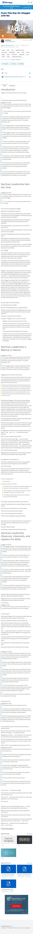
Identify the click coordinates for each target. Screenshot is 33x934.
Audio (6, 73)
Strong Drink (21, 54)
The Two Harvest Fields (8, 875)
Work (23, 52)
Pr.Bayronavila (5, 891)
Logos (11, 926)
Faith (8, 50)
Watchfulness (12, 52)
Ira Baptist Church (10, 41)
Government (4, 52)
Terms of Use (21, 928)
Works (8, 54)
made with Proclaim (27, 40)
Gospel (3, 50)
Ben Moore (8, 40)
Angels (3, 54)
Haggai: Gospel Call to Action (7, 45)
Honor (8, 56)
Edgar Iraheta (5, 876)
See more (29, 834)
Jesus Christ (14, 54)
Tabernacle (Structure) (16, 56)
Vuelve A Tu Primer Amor (24, 875)
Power (27, 52)
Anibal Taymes (21, 876)
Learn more (27, 7)
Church (3, 56)
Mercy (18, 52)
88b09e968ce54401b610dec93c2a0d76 (15, 76)
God (27, 54)
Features (3, 928)
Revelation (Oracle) (20, 50)
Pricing (9, 928)
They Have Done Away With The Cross (12, 889)
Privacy (14, 928)
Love (12, 50)
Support (28, 928)
